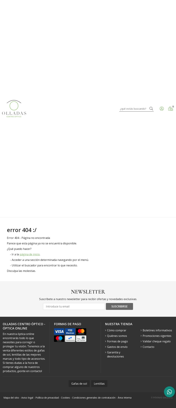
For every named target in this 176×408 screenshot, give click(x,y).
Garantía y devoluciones (115, 354)
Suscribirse (119, 306)
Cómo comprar (116, 330)
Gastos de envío (117, 347)
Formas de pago (117, 341)
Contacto (148, 347)
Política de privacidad (47, 397)
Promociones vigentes (157, 336)
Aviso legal (27, 397)
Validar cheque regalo (157, 341)
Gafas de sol (79, 383)
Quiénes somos (117, 336)
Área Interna (124, 397)
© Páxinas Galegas (162, 397)
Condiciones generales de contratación (94, 397)
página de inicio (30, 254)
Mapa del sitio (11, 397)
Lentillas (99, 383)
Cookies (65, 397)
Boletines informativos (157, 330)
